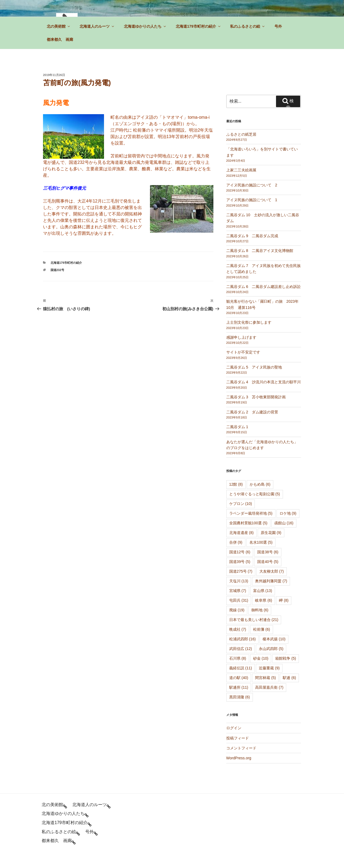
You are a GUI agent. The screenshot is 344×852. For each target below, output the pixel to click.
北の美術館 (59, 26)
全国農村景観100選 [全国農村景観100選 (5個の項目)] (248, 523)
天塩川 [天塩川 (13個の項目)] (238, 581)
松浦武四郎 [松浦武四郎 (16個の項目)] (242, 639)
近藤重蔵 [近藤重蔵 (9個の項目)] (269, 668)
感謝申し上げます (241, 337)
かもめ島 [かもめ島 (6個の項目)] (260, 484)
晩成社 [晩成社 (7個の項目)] (237, 629)
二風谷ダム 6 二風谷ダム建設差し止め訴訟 (263, 286)
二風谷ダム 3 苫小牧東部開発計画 (256, 397)
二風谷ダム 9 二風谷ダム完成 (252, 236)
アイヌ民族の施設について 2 (251, 185)
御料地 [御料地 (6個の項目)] (259, 610)
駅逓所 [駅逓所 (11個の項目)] (238, 687)
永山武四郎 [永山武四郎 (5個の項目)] (271, 649)
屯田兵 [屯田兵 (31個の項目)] (238, 600)
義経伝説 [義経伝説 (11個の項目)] (240, 668)
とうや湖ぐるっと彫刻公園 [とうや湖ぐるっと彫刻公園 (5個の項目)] (254, 494)
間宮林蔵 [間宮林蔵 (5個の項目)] (265, 678)
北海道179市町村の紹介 (198, 26)
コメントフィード (241, 748)
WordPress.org (238, 758)
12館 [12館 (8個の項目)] (236, 484)
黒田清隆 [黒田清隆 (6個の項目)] (239, 697)
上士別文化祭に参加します (248, 322)
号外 (278, 26)
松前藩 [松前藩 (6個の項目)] (261, 629)
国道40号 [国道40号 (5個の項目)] (267, 561)
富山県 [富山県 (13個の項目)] (262, 591)
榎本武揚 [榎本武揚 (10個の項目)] (274, 639)
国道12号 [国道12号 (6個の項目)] (239, 552)
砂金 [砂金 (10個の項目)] (260, 658)
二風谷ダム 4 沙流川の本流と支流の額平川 (263, 382)
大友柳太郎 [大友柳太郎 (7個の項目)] (271, 571)
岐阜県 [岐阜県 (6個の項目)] (263, 600)
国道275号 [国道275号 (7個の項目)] (240, 571)
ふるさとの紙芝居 (241, 134)
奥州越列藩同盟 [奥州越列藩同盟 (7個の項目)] (271, 581)
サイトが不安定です (243, 352)
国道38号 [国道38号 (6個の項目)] (267, 552)
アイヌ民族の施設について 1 (251, 200)
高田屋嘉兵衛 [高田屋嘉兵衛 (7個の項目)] (269, 687)
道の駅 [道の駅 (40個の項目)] (238, 678)
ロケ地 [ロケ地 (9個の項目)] (288, 513)
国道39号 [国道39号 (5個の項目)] (239, 561)
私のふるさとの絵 (247, 26)
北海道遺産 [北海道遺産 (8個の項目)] (241, 532)
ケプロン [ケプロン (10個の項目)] (240, 503)
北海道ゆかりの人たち (145, 26)
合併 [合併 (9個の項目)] (235, 542)
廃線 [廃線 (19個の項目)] (237, 610)
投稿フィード (237, 738)
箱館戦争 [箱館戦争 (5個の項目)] (285, 658)
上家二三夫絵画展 (241, 170)
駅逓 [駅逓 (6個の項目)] (289, 678)
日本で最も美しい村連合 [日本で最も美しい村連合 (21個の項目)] (253, 620)
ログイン (233, 728)
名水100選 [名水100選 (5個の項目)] (261, 542)
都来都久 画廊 (60, 39)
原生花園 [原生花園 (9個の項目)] (271, 532)
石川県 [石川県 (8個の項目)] (237, 658)
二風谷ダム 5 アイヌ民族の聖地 (254, 367)
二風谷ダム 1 (237, 427)
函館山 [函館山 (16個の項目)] (283, 523)
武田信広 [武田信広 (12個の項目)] (240, 649)
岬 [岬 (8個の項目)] (283, 600)
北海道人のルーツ (97, 26)
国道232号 (57, 270)
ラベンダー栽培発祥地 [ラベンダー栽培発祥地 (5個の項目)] (251, 513)
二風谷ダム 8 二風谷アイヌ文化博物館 (259, 250)
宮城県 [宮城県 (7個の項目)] (237, 591)
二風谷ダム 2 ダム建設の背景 (252, 412)
